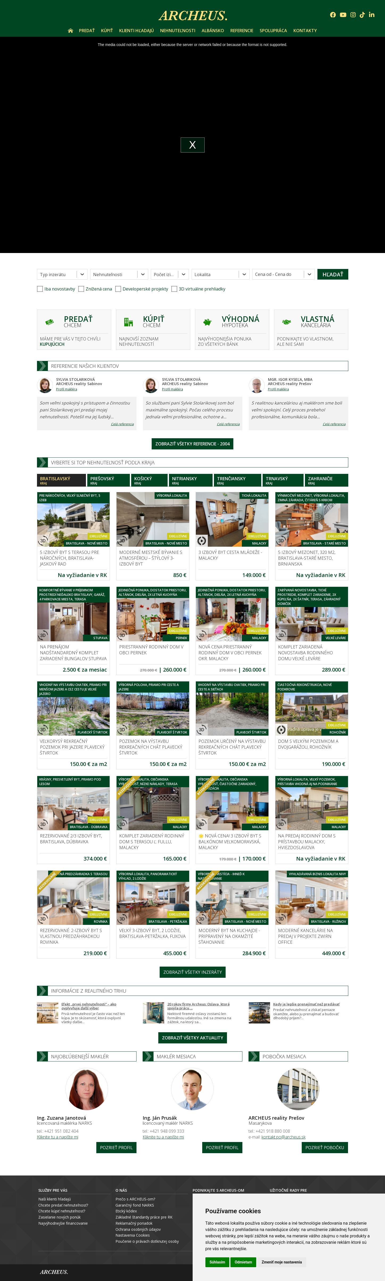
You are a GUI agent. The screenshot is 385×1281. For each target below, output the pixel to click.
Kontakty (305, 30)
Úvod (70, 30)
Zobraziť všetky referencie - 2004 (192, 444)
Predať (87, 30)
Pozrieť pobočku (324, 1148)
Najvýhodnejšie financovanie (63, 1223)
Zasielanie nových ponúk (59, 1217)
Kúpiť (107, 30)
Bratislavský (61, 481)
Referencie (241, 30)
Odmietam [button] (243, 1262)
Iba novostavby (56, 289)
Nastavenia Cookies (132, 1235)
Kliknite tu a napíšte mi (57, 1137)
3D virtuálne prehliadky (198, 289)
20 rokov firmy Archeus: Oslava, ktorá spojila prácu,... (198, 1006)
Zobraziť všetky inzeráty (192, 972)
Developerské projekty (145, 289)
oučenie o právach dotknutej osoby (148, 1241)
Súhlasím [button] (217, 1262)
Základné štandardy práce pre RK (143, 1217)
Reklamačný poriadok (133, 1223)
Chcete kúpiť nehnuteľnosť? (61, 1210)
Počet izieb (165, 274)
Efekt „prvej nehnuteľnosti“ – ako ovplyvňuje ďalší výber (88, 1006)
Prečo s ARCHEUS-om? (135, 1199)
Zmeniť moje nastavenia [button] (282, 1262)
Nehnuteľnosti (177, 30)
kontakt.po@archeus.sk (283, 1137)
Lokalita (202, 274)
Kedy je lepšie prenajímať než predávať (306, 1004)
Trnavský (283, 481)
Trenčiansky (237, 481)
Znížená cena (95, 289)
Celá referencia (122, 424)
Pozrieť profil (116, 1148)
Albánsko (213, 30)
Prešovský (108, 481)
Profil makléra (66, 389)
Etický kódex (126, 1210)
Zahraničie (326, 481)
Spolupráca (273, 30)
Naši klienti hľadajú (54, 1199)
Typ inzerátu (52, 274)
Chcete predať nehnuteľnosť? (63, 1205)
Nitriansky (190, 481)
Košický (149, 481)
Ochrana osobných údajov (138, 1229)
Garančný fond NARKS (134, 1205)
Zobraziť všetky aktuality (192, 1038)
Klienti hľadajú (136, 30)
